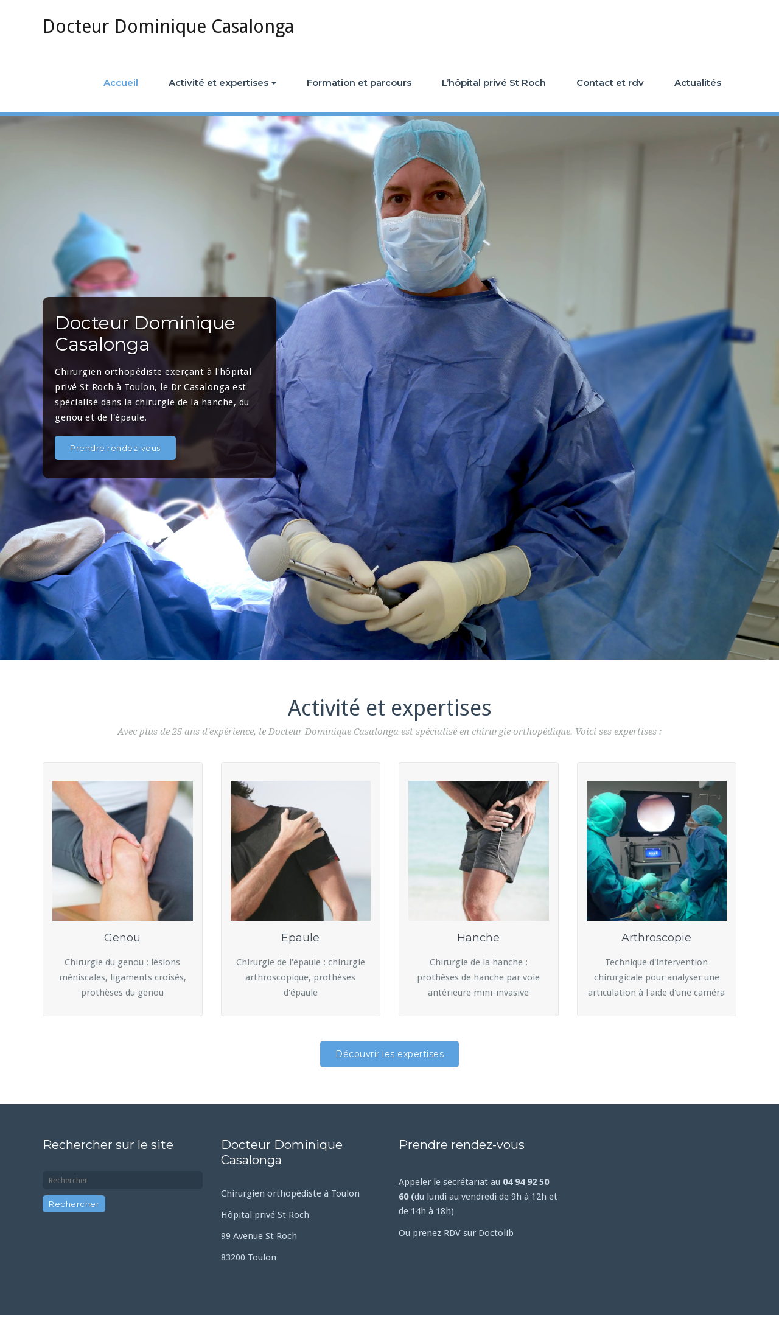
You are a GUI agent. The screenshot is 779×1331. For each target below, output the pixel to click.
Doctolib (496, 1233)
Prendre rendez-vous (115, 448)
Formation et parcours (359, 82)
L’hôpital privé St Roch (494, 82)
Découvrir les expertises (389, 1054)
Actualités (697, 82)
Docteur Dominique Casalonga (168, 26)
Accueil (120, 82)
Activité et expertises (222, 82)
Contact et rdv (610, 82)
